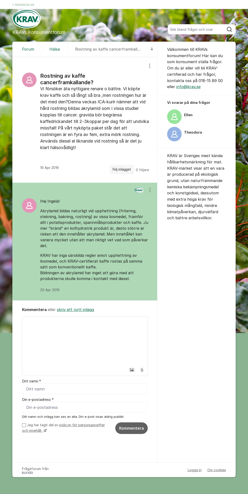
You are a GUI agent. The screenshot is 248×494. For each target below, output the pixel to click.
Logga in (195, 470)
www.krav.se (23, 4)
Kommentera (131, 428)
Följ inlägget (122, 169)
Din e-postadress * (38, 399)
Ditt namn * (31, 381)
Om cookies (216, 470)
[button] (131, 370)
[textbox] (84, 341)
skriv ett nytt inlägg (75, 309)
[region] (84, 119)
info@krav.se (188, 86)
